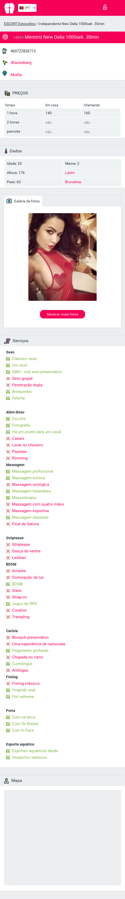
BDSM (17, 584)
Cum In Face (23, 730)
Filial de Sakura (25, 524)
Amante (19, 570)
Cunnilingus (22, 663)
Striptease (21, 544)
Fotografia (21, 425)
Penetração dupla (27, 385)
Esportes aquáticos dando (35, 750)
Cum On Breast (25, 723)
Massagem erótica (28, 478)
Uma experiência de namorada (38, 644)
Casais (18, 438)
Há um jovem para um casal (36, 431)
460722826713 (23, 51)
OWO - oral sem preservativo (37, 371)
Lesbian (19, 557)
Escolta (18, 418)
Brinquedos (22, 391)
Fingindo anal (23, 690)
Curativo (19, 610)
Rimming (20, 458)
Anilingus (20, 670)
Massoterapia (24, 497)
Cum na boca (23, 717)
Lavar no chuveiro (27, 445)
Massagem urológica (30, 484)
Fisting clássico (26, 683)
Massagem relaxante (30, 517)
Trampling (20, 617)
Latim (70, 173)
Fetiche (18, 398)
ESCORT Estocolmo (19, 24)
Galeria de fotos (23, 200)
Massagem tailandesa (31, 491)
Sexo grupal (22, 378)
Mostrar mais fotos (62, 314)
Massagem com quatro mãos (38, 504)
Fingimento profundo (30, 650)
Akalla (12, 74)
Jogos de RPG (24, 603)
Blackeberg (17, 62)
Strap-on (19, 597)
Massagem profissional (32, 471)
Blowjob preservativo (30, 637)
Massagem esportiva (30, 510)
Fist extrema (23, 696)
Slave (17, 590)
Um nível (19, 365)
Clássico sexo (24, 358)
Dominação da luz (28, 577)
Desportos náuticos (29, 757)
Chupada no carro (27, 657)
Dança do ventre (26, 551)
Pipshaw (19, 451)
